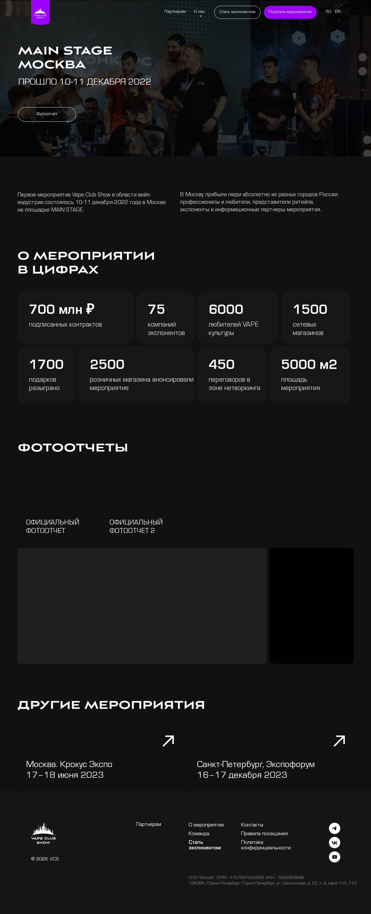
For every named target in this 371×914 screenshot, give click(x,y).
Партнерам (175, 12)
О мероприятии (206, 825)
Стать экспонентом (205, 845)
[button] (290, 12)
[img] (142, 507)
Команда (199, 834)
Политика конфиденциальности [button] (266, 845)
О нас (199, 12)
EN (337, 12)
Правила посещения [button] (264, 834)
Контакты (252, 825)
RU (328, 12)
